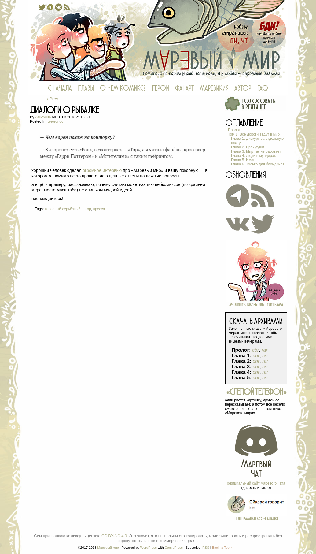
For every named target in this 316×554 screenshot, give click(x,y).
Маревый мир (158, 40)
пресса (99, 209)
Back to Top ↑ (222, 547)
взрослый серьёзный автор (68, 209)
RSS (205, 547)
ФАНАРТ (184, 88)
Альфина (43, 117)
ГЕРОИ (160, 88)
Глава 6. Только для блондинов (258, 164)
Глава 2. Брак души (247, 147)
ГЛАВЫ (86, 88)
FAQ (262, 88)
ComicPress (174, 547)
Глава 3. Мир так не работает (256, 151)
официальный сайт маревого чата (256, 483)
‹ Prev (52, 98)
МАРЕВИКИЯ (214, 88)
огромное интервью (102, 170)
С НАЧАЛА (60, 88)
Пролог (234, 130)
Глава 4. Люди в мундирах (253, 156)
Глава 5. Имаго (243, 160)
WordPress (148, 547)
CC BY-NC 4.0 (114, 536)
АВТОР (242, 88)
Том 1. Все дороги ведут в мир (254, 134)
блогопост (56, 121)
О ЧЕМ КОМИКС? (123, 88)
